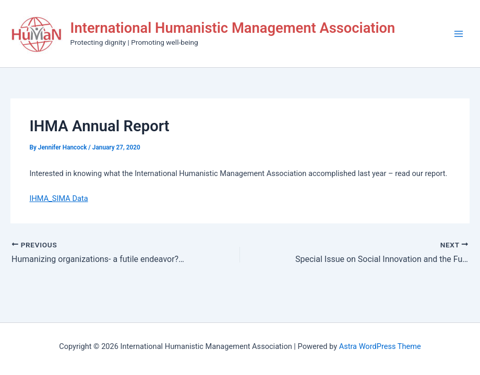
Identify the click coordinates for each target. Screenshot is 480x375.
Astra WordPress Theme (380, 346)
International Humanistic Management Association (232, 28)
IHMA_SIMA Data (58, 198)
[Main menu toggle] (459, 34)
